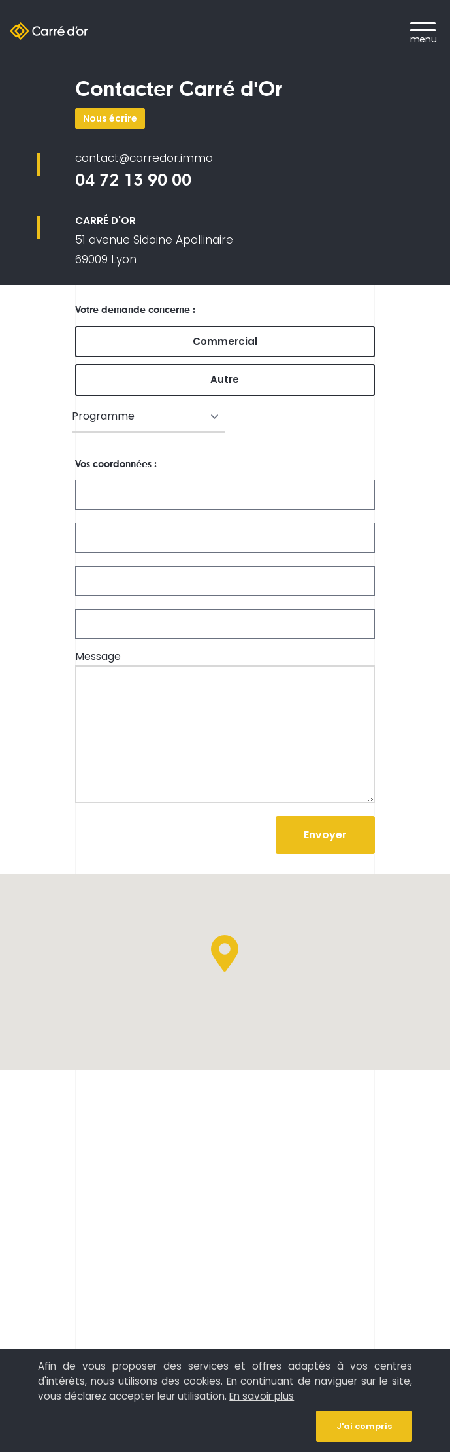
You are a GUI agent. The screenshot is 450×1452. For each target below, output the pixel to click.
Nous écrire (110, 118)
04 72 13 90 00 (133, 180)
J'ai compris (364, 1426)
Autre (224, 379)
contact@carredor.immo (144, 158)
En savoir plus (261, 1396)
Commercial (225, 341)
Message (98, 657)
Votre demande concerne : (135, 310)
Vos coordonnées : (116, 464)
